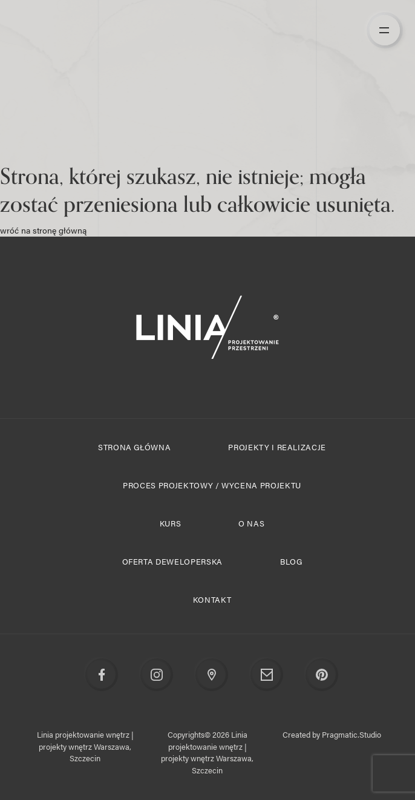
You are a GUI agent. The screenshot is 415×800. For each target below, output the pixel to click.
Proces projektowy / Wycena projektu (212, 485)
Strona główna (134, 447)
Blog (291, 561)
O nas (251, 523)
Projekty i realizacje (277, 447)
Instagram (157, 675)
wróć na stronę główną (43, 230)
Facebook (102, 675)
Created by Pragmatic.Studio (332, 734)
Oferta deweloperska (172, 561)
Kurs (170, 523)
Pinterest (322, 675)
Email (267, 675)
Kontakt (212, 599)
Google (212, 675)
